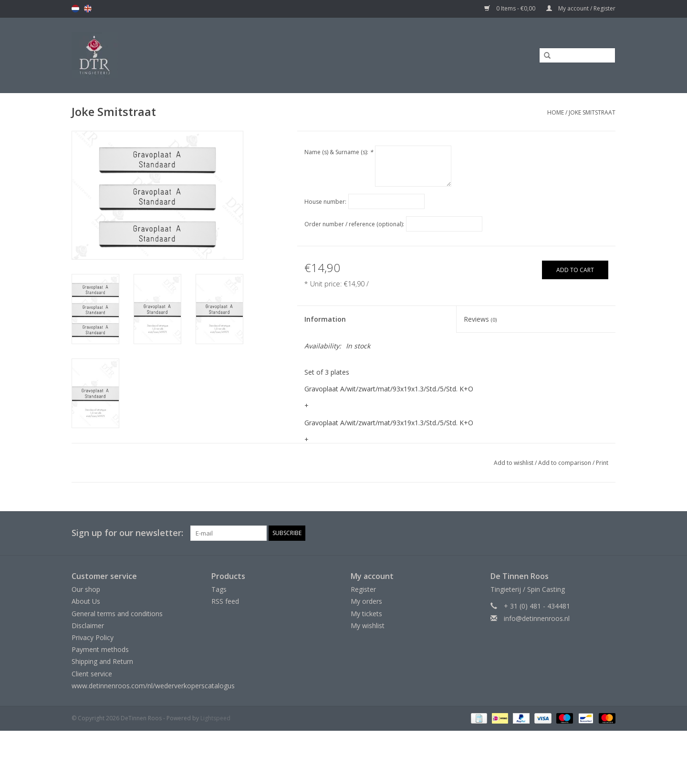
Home (555, 112)
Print (602, 463)
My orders (366, 601)
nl (75, 8)
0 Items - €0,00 (510, 8)
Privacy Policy (93, 637)
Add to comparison (565, 463)
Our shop (86, 589)
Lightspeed (215, 718)
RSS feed (225, 601)
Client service (92, 673)
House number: (325, 202)
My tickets (366, 613)
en (88, 8)
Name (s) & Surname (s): (338, 152)
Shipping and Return (102, 661)
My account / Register (580, 8)
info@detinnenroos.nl (537, 618)
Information (325, 319)
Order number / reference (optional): (354, 224)
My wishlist (368, 625)
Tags (219, 589)
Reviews (480, 319)
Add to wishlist (513, 463)
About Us (86, 601)
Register (363, 589)
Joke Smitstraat (592, 112)
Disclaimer (88, 625)
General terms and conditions (117, 613)
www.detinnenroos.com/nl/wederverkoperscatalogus (153, 685)
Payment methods (100, 649)
